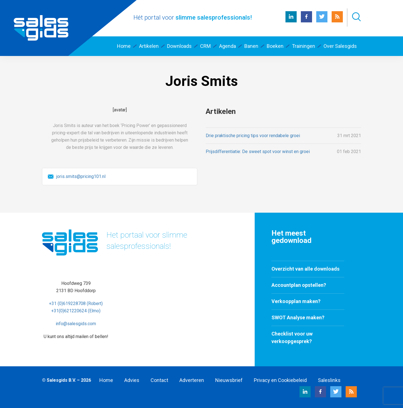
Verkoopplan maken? (295, 301)
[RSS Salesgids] (337, 21)
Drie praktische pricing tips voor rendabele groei (253, 135)
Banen (251, 46)
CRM (205, 46)
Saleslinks (329, 380)
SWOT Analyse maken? (297, 317)
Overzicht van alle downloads (305, 269)
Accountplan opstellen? (298, 285)
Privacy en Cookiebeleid (280, 380)
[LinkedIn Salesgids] (291, 21)
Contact (159, 380)
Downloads (179, 46)
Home (106, 380)
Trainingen (303, 46)
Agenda (227, 46)
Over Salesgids (340, 46)
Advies (131, 380)
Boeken (275, 46)
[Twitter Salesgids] (321, 21)
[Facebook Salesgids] (306, 21)
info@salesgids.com (76, 323)
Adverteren (191, 380)
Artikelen (149, 46)
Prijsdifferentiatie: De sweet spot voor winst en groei (258, 151)
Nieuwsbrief (229, 380)
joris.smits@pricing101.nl (81, 176)
